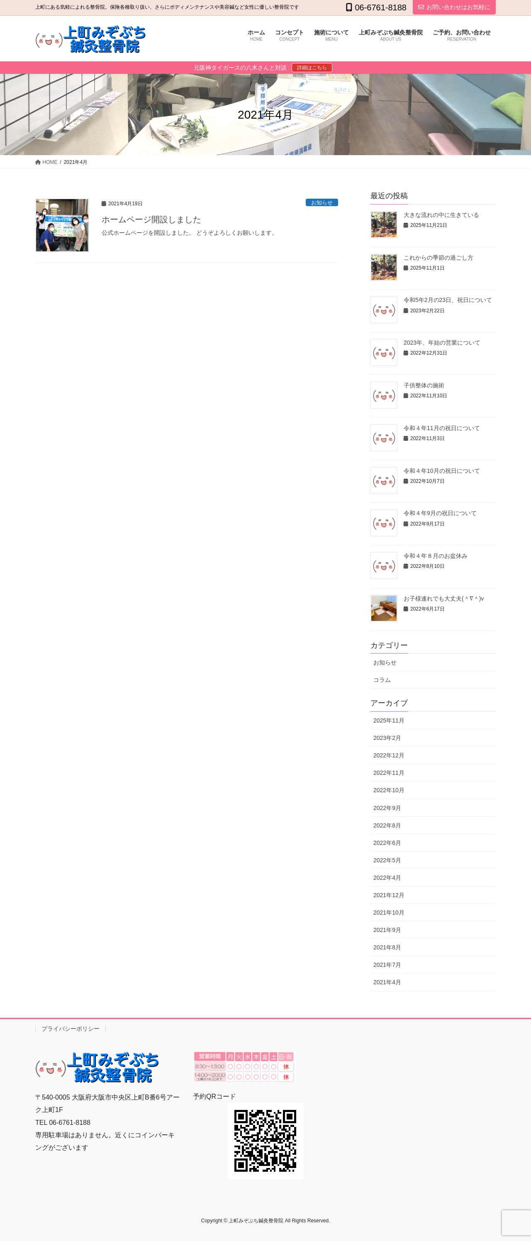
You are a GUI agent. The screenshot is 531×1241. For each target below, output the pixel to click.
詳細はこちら (312, 68)
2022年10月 (388, 790)
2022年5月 (387, 860)
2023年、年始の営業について (442, 342)
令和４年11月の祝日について (442, 428)
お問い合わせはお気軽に (454, 7)
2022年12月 (388, 755)
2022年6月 (387, 843)
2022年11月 (388, 772)
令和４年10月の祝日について (442, 470)
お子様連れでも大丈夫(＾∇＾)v (444, 598)
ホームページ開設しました (151, 219)
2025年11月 (388, 720)
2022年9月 (387, 808)
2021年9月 (387, 930)
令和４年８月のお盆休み (436, 555)
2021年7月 (387, 964)
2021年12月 (388, 895)
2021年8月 (387, 947)
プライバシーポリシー (70, 1028)
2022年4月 (387, 877)
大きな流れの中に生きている (441, 215)
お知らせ (322, 203)
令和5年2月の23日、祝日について (448, 300)
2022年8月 (387, 825)
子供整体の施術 (424, 385)
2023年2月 (387, 738)
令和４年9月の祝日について (440, 513)
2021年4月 (387, 982)
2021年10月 (388, 912)
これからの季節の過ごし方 (438, 257)
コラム (382, 679)
